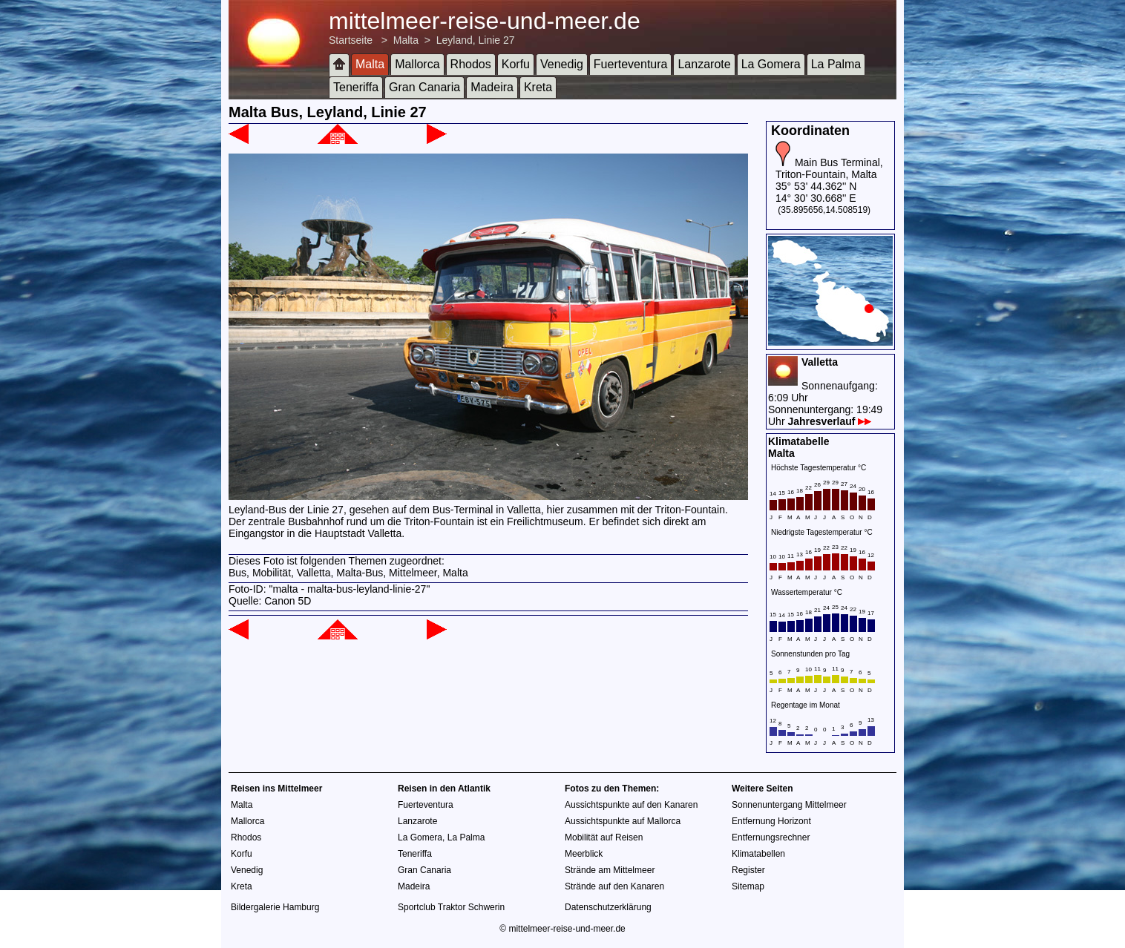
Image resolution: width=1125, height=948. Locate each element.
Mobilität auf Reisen (604, 837)
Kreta (538, 87)
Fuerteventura (631, 64)
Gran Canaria (424, 87)
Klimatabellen (758, 854)
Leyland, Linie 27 (475, 40)
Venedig (561, 64)
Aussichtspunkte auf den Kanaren (631, 805)
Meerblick (584, 854)
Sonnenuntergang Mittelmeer (789, 805)
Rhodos (470, 64)
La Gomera (771, 64)
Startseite (351, 40)
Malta (406, 40)
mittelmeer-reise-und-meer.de (484, 20)
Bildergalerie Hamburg (275, 907)
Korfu (516, 64)
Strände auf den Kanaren (614, 886)
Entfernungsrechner (771, 837)
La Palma (836, 64)
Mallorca (417, 64)
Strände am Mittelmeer (610, 870)
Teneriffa (355, 87)
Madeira (492, 87)
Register (748, 870)
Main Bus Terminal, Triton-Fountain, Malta (829, 168)
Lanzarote (704, 64)
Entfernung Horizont (771, 821)
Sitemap (748, 886)
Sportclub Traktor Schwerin (451, 907)
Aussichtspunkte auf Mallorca (622, 821)
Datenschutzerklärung (608, 907)
